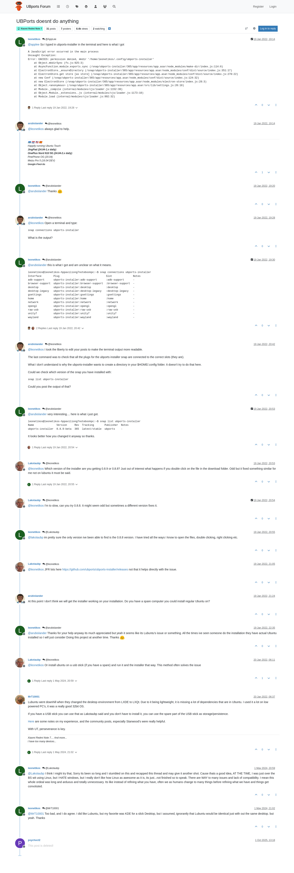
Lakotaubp (34, 463)
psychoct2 (34, 840)
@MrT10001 (50, 808)
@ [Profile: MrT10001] (36, 813)
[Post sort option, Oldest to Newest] (246, 28)
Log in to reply (268, 28)
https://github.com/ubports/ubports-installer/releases (95, 569)
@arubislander (51, 185)
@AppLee (49, 39)
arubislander (35, 123)
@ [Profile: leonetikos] (36, 129)
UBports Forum (38, 6)
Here (31, 721)
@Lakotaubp (50, 532)
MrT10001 (34, 696)
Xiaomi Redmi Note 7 (29, 28)
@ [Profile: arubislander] (37, 191)
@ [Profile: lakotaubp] (35, 537)
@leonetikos (53, 123)
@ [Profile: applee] (33, 44)
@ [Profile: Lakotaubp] (36, 773)
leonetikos (34, 39)
